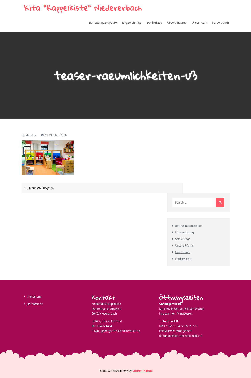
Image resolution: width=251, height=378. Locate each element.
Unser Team (199, 22)
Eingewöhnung (131, 22)
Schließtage (154, 22)
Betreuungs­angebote (103, 22)
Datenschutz (35, 304)
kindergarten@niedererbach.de (120, 331)
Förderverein (220, 22)
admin (33, 135)
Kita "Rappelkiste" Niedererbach (83, 8)
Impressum (34, 296)
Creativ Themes (142, 370)
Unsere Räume (176, 22)
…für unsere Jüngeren (40, 188)
